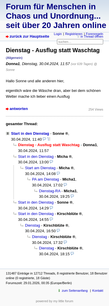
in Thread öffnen (92, 36)
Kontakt (97, 290)
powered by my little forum (54, 301)
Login (58, 34)
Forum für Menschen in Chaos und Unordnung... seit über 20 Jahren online (56, 16)
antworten (19, 108)
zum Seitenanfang (75, 290)
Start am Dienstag (40, 168)
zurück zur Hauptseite (29, 36)
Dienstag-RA (49, 191)
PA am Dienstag (45, 179)
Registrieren (73, 34)
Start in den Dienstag (30, 133)
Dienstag (32, 225)
